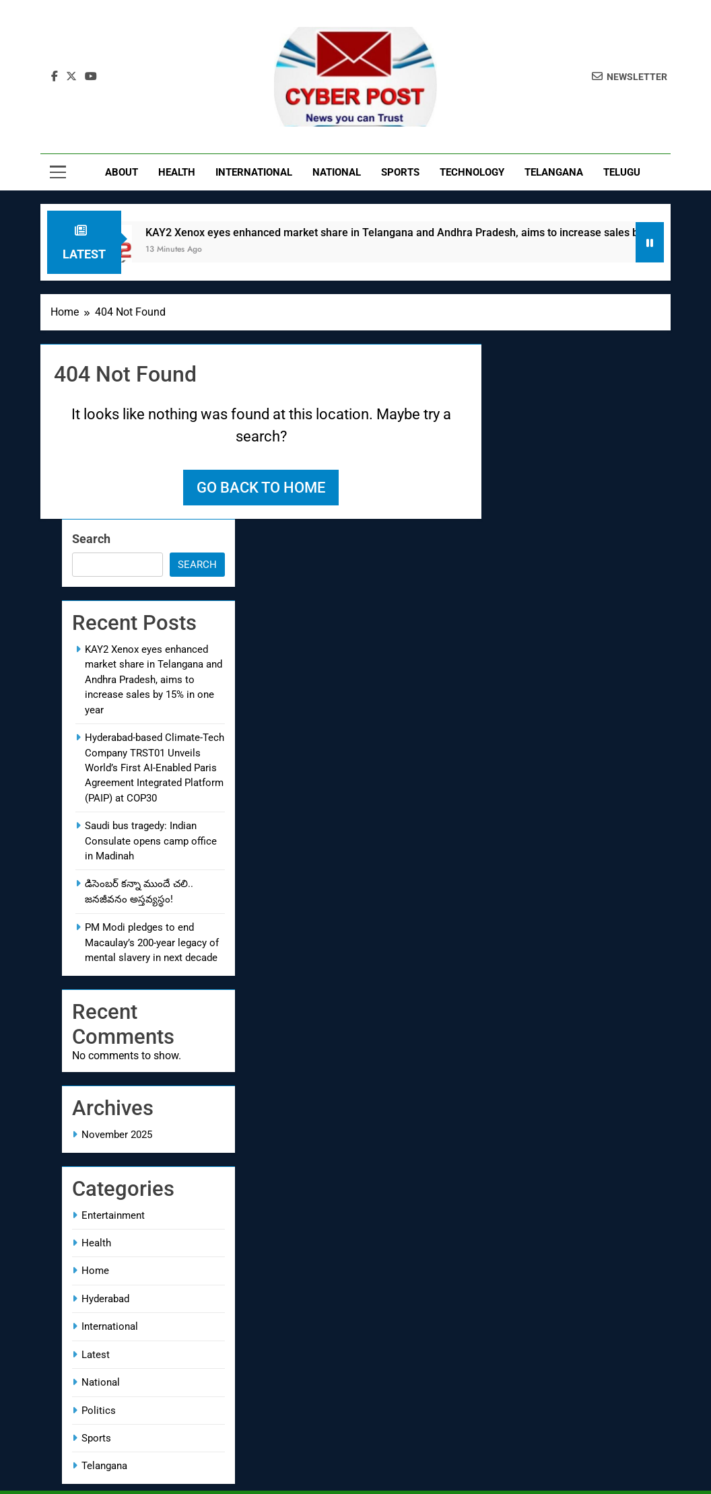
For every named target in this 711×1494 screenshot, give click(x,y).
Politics (98, 1410)
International (253, 172)
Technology (472, 172)
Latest (95, 1355)
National (336, 172)
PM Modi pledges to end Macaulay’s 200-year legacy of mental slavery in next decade (152, 942)
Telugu (621, 172)
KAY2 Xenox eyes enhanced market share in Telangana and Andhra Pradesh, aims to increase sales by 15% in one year (153, 679)
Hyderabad (105, 1299)
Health (176, 172)
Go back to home (261, 487)
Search (91, 539)
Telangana (553, 172)
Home (95, 1271)
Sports (400, 172)
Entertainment (113, 1215)
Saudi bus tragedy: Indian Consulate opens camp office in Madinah (151, 841)
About (121, 172)
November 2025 (116, 1135)
